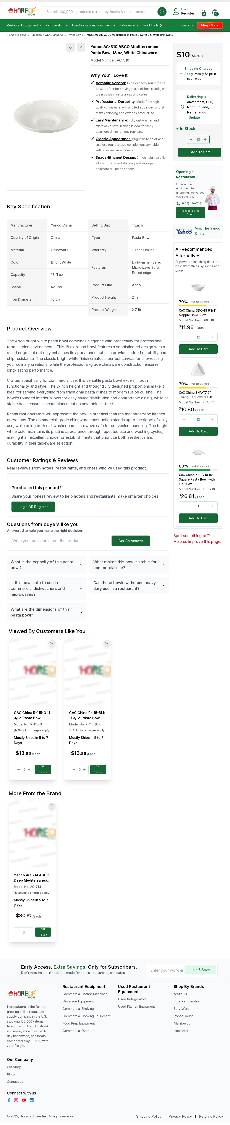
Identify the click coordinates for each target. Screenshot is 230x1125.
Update (194, 117)
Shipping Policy (148, 1118)
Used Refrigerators (132, 1001)
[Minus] (19, 770)
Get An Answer (130, 541)
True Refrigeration (187, 1003)
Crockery (36, 34)
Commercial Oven (76, 1032)
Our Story (14, 1069)
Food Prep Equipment (79, 1025)
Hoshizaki (181, 1032)
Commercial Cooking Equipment (86, 1018)
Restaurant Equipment (24, 25)
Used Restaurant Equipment (94, 25)
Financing (187, 25)
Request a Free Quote (190, 212)
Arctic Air (180, 996)
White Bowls (76, 34)
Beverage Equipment (78, 1003)
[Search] (162, 11)
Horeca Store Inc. (34, 1118)
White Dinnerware (55, 34)
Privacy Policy (180, 1118)
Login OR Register (33, 507)
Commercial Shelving (78, 1010)
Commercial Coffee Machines (85, 996)
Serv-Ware (181, 1010)
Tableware (129, 25)
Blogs (11, 1076)
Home (10, 34)
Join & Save (200, 971)
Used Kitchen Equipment (136, 1008)
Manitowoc (182, 1025)
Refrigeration (57, 25)
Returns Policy (211, 1118)
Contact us (15, 1083)
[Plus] (29, 770)
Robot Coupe (184, 1018)
